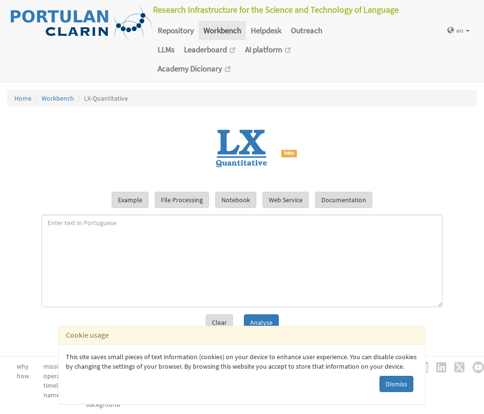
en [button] (458, 30)
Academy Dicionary (194, 68)
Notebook (235, 200)
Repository (176, 30)
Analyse (261, 322)
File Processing (182, 200)
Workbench (222, 30)
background (103, 404)
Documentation (343, 200)
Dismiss (396, 384)
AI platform (268, 49)
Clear (219, 322)
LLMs (166, 49)
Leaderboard (209, 49)
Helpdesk (266, 30)
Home (23, 98)
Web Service (286, 200)
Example (130, 200)
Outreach (306, 30)
